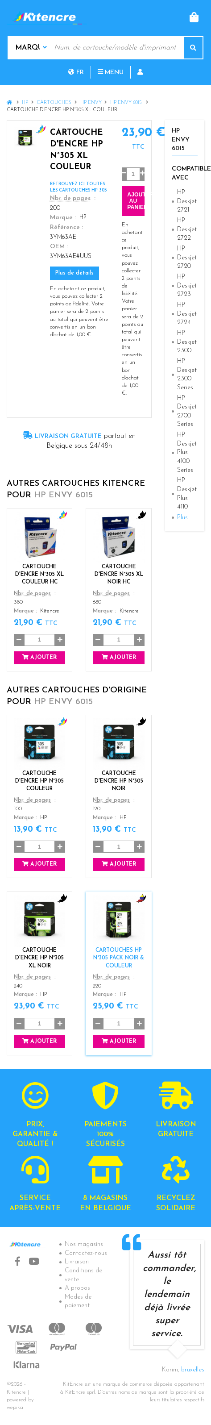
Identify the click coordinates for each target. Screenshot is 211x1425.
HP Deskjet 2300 (187, 342)
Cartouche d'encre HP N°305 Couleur (39, 781)
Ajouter (39, 657)
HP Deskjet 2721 (187, 201)
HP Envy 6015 (126, 102)
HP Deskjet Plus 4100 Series (187, 452)
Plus (182, 517)
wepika (15, 1407)
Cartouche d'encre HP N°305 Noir (119, 781)
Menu (111, 72)
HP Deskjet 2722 (187, 229)
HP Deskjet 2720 (187, 258)
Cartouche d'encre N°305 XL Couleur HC (39, 574)
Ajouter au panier (135, 201)
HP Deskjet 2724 (187, 314)
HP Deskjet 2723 (187, 286)
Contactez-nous (86, 1253)
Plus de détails (74, 273)
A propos (77, 1288)
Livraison (77, 1261)
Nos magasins (84, 1244)
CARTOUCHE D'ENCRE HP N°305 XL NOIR (39, 958)
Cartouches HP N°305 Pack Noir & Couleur (118, 958)
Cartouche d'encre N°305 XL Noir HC (119, 574)
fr (76, 72)
